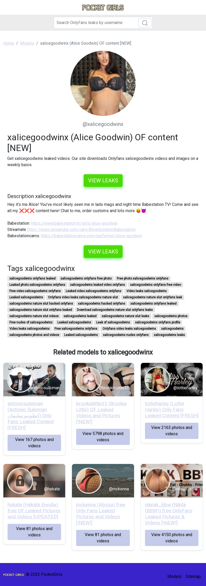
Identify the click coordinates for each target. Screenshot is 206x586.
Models (174, 576)
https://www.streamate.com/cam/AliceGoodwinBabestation (81, 229)
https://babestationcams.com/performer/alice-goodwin (91, 235)
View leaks (103, 180)
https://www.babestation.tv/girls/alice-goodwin (74, 223)
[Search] (103, 23)
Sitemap (193, 576)
